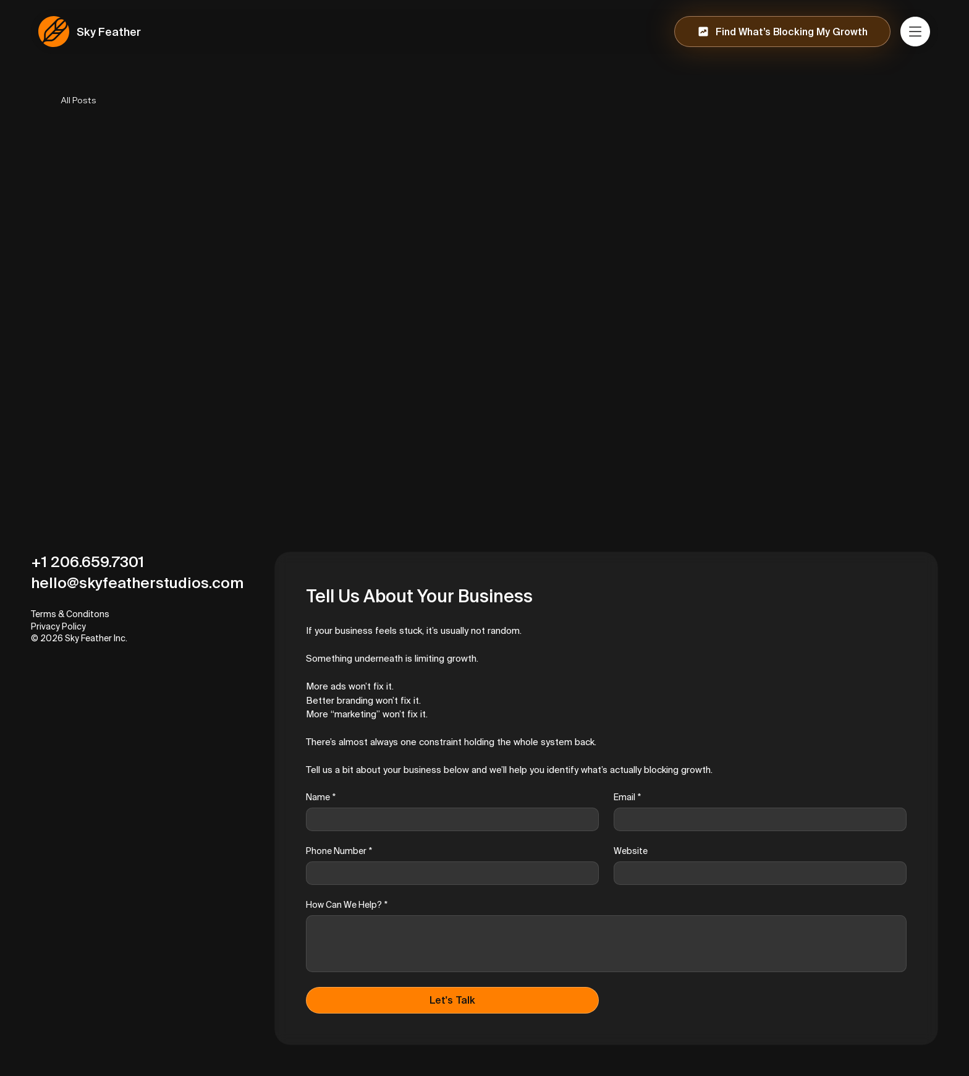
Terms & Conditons (70, 614)
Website (631, 851)
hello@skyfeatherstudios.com (137, 582)
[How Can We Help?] (606, 944)
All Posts (78, 100)
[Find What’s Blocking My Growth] (782, 31)
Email (627, 797)
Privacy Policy (58, 626)
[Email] (756, 819)
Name (321, 797)
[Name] (449, 819)
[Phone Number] (449, 873)
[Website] (756, 873)
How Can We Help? (346, 905)
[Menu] (916, 31)
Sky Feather (109, 31)
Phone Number (339, 851)
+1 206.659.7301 (87, 561)
